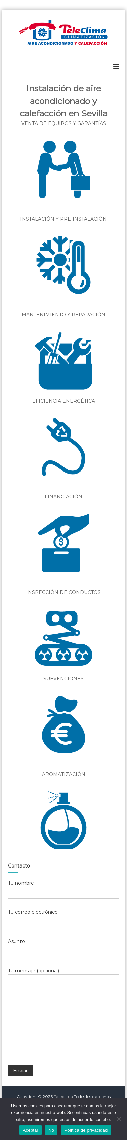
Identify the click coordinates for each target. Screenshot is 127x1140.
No (51, 1130)
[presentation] (59, 1051)
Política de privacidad (86, 1130)
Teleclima (63, 1096)
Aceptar (31, 1130)
